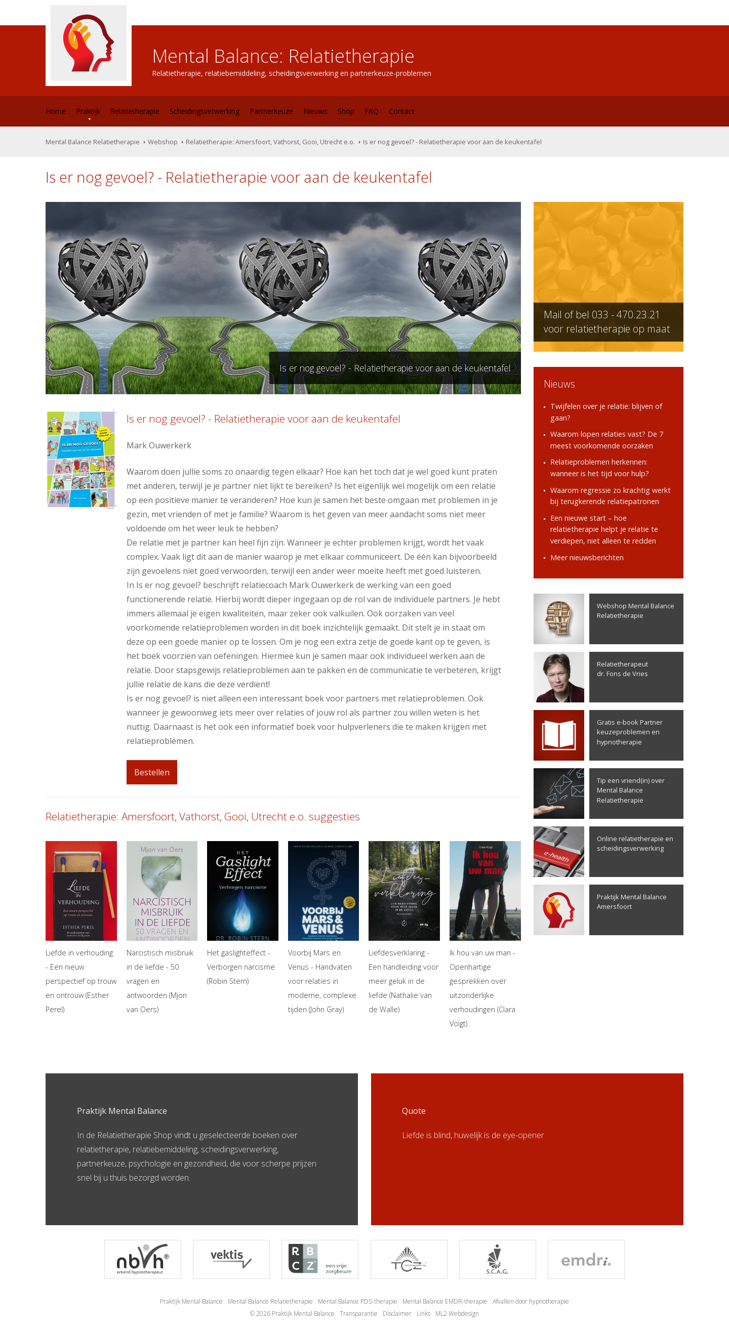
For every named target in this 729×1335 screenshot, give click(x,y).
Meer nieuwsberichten (587, 557)
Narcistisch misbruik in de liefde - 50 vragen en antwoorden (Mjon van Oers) (162, 927)
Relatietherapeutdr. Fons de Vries (591, 677)
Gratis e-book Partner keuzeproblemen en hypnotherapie (598, 735)
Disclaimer (397, 1313)
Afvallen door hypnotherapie (531, 1301)
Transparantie (359, 1313)
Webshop (163, 141)
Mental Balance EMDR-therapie (445, 1301)
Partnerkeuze (271, 111)
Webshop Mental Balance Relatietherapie (604, 619)
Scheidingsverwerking (204, 111)
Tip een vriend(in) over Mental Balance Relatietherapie (599, 793)
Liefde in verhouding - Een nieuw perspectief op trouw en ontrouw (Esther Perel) (81, 927)
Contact (402, 111)
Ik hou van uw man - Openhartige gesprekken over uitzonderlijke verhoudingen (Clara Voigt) (485, 934)
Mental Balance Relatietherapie (93, 141)
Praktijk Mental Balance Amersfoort (600, 910)
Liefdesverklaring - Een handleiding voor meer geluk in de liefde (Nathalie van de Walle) (404, 927)
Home (56, 111)
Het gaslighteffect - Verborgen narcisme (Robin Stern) (242, 913)
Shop (346, 111)
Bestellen (152, 772)
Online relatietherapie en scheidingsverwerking (603, 851)
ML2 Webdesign (457, 1313)
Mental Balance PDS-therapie (357, 1301)
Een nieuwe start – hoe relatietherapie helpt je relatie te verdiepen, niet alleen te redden (604, 529)
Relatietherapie (134, 111)
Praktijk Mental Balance (191, 1301)
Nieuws (315, 111)
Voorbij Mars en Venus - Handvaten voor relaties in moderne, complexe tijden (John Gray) (323, 927)
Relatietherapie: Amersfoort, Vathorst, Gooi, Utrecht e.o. (270, 141)
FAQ (371, 111)
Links (423, 1313)
